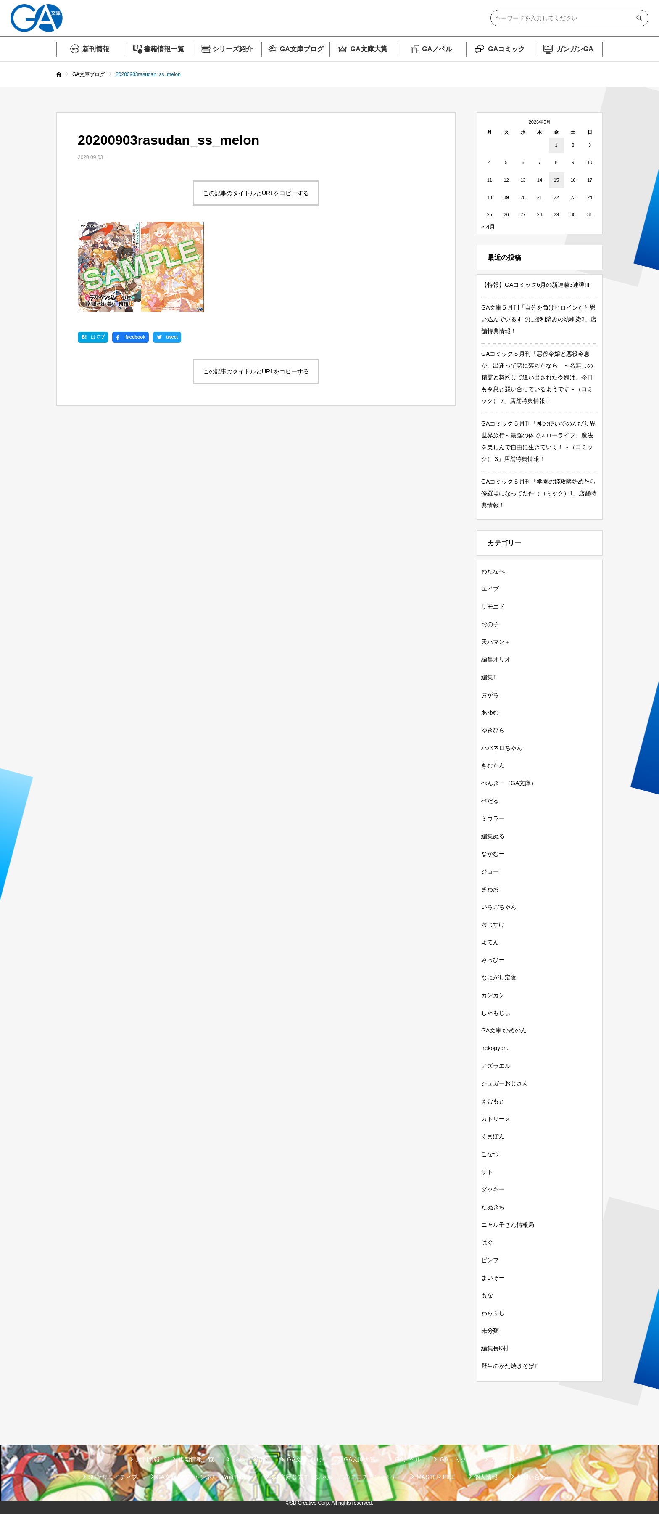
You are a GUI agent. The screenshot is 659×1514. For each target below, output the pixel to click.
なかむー (493, 853)
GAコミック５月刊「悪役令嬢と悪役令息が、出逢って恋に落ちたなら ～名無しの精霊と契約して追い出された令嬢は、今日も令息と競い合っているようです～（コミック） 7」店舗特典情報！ (537, 377)
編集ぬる (493, 836)
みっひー (493, 959)
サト (487, 1171)
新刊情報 (95, 49)
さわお (490, 889)
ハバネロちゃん (501, 747)
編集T (489, 677)
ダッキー (493, 1189)
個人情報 (486, 1477)
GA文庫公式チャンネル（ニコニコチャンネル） (335, 1477)
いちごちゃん (499, 906)
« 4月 (488, 226)
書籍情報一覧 (164, 49)
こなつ (490, 1154)
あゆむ (490, 712)
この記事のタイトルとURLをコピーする (256, 193)
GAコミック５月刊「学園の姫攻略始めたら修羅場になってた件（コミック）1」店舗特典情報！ (538, 493)
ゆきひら (493, 730)
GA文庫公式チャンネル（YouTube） (204, 1477)
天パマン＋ (496, 641)
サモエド (493, 606)
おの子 (490, 624)
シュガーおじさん (504, 1083)
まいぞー (493, 1277)
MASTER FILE (435, 1477)
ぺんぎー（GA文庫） (509, 783)
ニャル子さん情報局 (507, 1224)
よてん (490, 942)
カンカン (493, 995)
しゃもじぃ (496, 1012)
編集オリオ (496, 659)
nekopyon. (495, 1048)
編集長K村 (495, 1348)
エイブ (490, 588)
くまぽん (493, 1136)
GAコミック (506, 49)
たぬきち (493, 1207)
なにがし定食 (499, 977)
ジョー (490, 871)
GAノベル (437, 49)
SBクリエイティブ (112, 1477)
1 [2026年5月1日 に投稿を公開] (556, 145)
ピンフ (490, 1260)
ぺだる (490, 800)
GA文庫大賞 (369, 49)
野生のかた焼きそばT (509, 1366)
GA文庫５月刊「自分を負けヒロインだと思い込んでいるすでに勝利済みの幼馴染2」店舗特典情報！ (538, 319)
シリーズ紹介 (232, 49)
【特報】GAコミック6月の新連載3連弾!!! (535, 284)
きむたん (493, 765)
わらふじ (493, 1313)
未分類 (490, 1330)
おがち (490, 694)
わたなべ (493, 571)
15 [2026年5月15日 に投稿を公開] (556, 180)
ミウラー (493, 818)
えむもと (493, 1101)
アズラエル (496, 1065)
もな (487, 1295)
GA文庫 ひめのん (504, 1030)
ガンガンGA (574, 49)
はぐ (487, 1242)
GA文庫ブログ (302, 49)
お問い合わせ (534, 1477)
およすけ (493, 924)
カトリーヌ (496, 1118)
